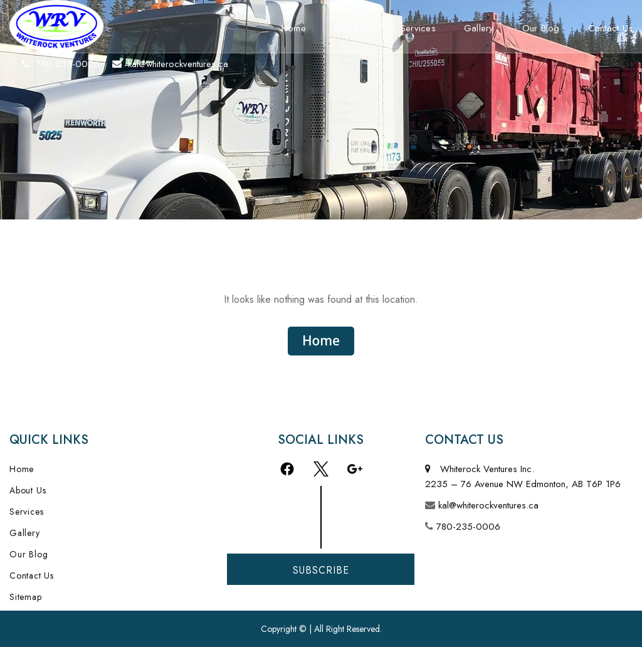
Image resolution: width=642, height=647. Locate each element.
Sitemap (25, 597)
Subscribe (321, 570)
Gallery (479, 28)
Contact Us (31, 575)
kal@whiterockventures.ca (488, 505)
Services (418, 28)
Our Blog (541, 28)
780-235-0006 (468, 527)
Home (294, 28)
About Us (353, 28)
